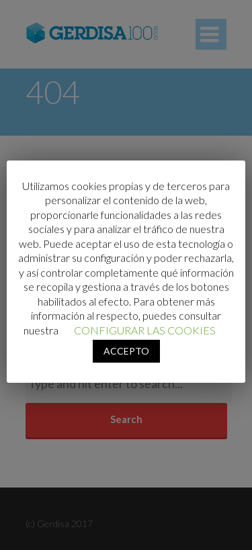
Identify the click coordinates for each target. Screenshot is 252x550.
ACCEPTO (126, 351)
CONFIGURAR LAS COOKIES (145, 330)
